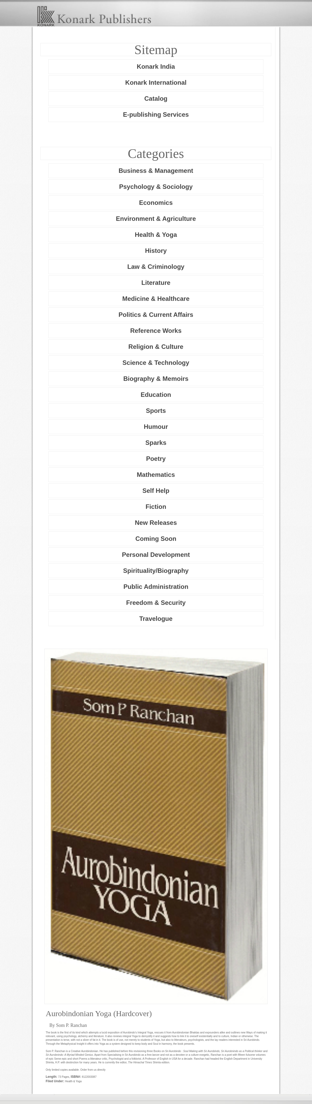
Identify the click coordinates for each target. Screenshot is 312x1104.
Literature (155, 282)
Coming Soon (156, 538)
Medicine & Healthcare (155, 298)
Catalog (155, 98)
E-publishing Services (156, 114)
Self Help (155, 490)
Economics (156, 202)
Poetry (156, 458)
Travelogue (156, 618)
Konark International (155, 82)
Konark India (156, 66)
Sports (156, 410)
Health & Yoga (156, 234)
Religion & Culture (155, 346)
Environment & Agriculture (156, 218)
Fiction (155, 506)
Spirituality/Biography (156, 570)
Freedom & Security (156, 602)
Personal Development (156, 554)
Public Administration (155, 586)
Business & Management (155, 170)
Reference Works (156, 330)
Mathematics (156, 474)
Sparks (155, 442)
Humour (156, 426)
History (156, 250)
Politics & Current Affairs (155, 314)
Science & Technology (155, 362)
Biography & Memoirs (155, 378)
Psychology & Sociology (156, 186)
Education (156, 394)
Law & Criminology (155, 266)
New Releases (156, 522)
